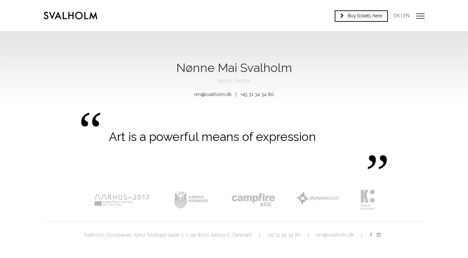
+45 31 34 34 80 (284, 235)
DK (397, 15)
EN (407, 15)
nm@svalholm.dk (212, 94)
